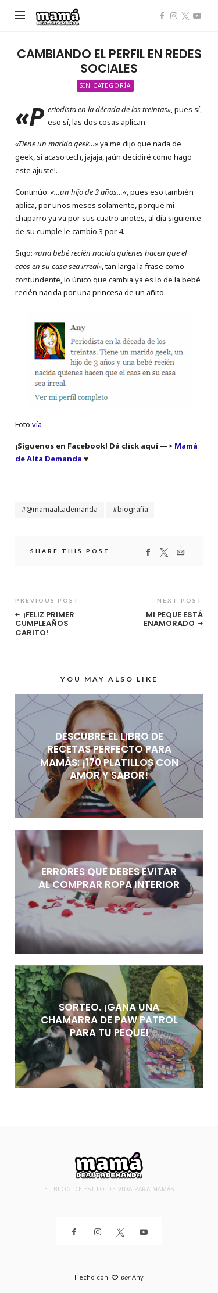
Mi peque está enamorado (173, 619)
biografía (132, 509)
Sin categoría (105, 85)
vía (37, 424)
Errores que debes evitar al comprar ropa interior (109, 878)
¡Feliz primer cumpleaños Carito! (44, 623)
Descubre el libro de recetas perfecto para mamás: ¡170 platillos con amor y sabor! (109, 755)
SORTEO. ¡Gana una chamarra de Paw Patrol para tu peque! (109, 1020)
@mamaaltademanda (62, 509)
